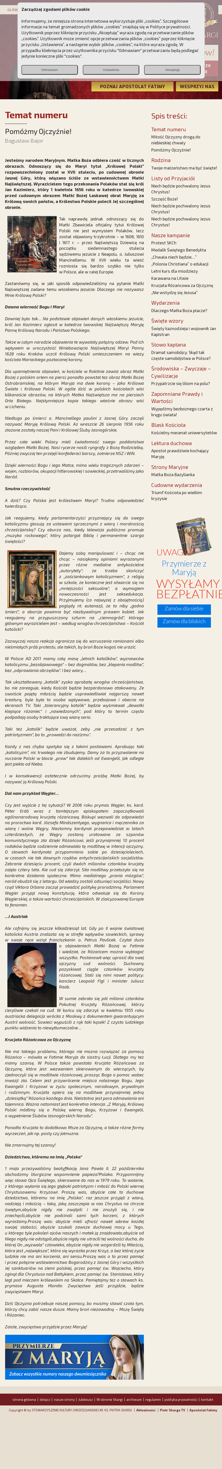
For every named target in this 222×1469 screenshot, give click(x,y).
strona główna (24, 1399)
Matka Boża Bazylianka (173, 474)
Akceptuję (172, 70)
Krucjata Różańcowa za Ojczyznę (182, 285)
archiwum (134, 1399)
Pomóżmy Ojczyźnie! (171, 149)
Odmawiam (49, 70)
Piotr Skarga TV (172, 1410)
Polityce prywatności (170, 26)
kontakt (207, 1399)
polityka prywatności (181, 1399)
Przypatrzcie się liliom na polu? (180, 383)
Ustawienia (111, 70)
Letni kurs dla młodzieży (174, 270)
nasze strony (64, 1399)
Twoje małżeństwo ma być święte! (184, 167)
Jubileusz (85, 1399)
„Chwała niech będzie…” (174, 256)
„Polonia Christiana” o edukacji (179, 263)
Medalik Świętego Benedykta (178, 249)
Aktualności (145, 1410)
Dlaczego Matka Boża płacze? (179, 310)
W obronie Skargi (110, 1399)
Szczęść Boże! (164, 198)
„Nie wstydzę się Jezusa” (174, 292)
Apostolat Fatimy (203, 1410)
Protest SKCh (163, 242)
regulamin (153, 1399)
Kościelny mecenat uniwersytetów (184, 432)
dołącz (45, 1399)
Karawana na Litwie (169, 278)
